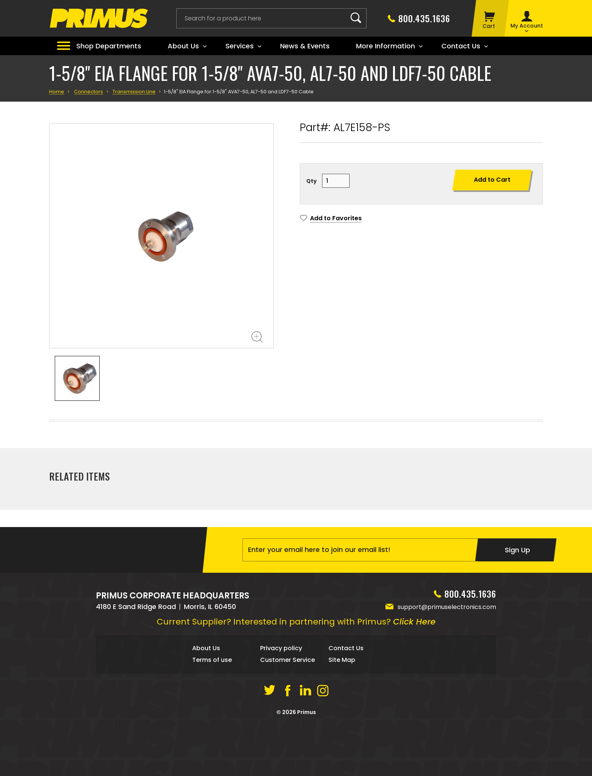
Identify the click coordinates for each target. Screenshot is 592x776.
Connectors (88, 91)
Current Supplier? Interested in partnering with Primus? (296, 673)
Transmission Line (134, 91)
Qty (311, 181)
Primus (306, 763)
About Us (206, 699)
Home (56, 91)
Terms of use (212, 710)
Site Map (341, 710)
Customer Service (287, 710)
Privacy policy (281, 699)
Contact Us (346, 699)
